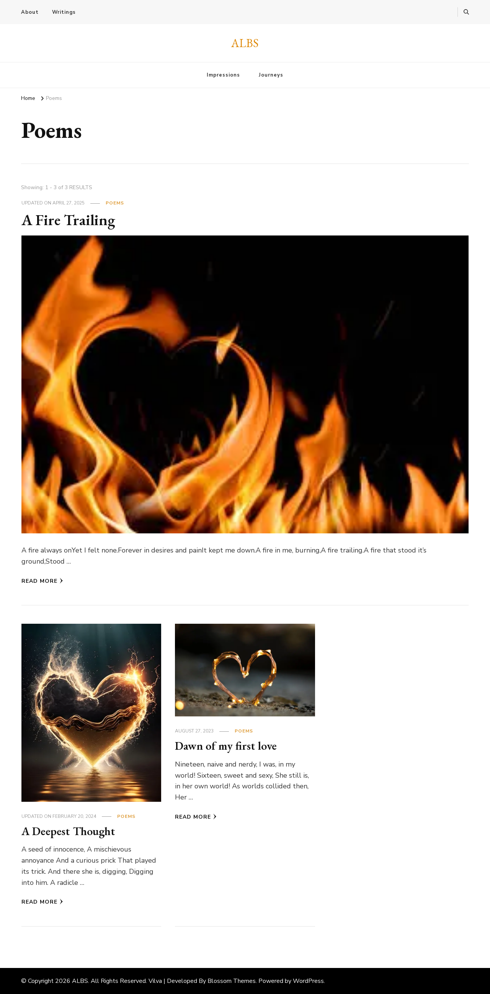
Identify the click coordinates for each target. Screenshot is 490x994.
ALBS (245, 43)
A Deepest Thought (68, 831)
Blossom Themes (231, 981)
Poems (115, 203)
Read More (42, 581)
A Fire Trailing (68, 220)
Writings (64, 12)
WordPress (308, 981)
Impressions (223, 75)
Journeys (271, 75)
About (30, 12)
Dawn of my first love (226, 745)
